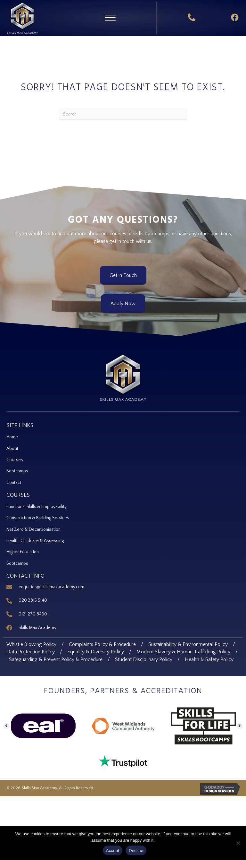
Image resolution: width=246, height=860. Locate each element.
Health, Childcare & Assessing (35, 540)
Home (12, 437)
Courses (14, 459)
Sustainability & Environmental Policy (188, 644)
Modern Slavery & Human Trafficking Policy (183, 652)
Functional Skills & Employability (36, 506)
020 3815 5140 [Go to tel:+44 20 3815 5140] (33, 600)
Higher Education (22, 552)
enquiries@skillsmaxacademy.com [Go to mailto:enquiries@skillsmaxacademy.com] (51, 586)
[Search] (123, 114)
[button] (110, 18)
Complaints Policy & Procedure (102, 644)
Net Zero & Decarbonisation (33, 529)
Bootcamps (17, 471)
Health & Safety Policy (209, 659)
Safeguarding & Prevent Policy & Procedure (55, 659)
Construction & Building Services (37, 517)
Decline (136, 850)
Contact (13, 482)
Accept (112, 850)
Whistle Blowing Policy (31, 644)
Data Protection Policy (30, 652)
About (12, 448)
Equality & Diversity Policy (95, 652)
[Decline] (238, 843)
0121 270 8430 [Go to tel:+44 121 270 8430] (33, 614)
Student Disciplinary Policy (143, 659)
